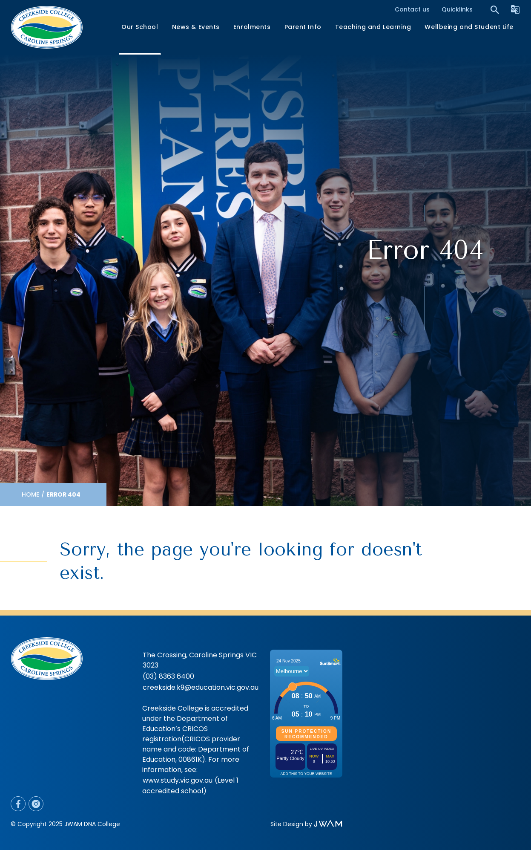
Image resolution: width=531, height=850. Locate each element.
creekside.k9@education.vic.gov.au (200, 687)
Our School (139, 27)
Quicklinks (457, 9)
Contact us (412, 9)
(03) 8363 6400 (168, 676)
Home (30, 494)
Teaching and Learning (373, 27)
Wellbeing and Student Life (469, 27)
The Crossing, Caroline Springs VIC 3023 (200, 660)
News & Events (196, 27)
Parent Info (302, 27)
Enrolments (252, 27)
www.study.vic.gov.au (177, 780)
